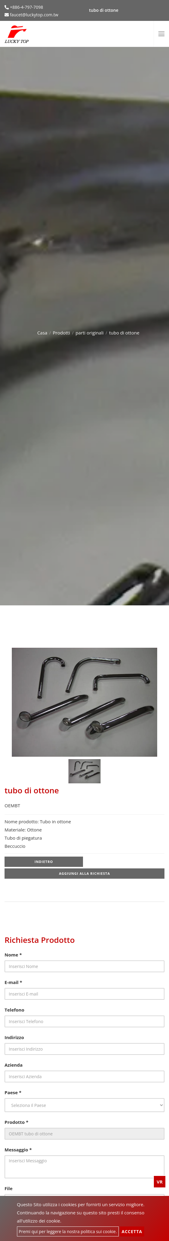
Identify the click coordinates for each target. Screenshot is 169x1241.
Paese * (13, 1092)
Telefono (14, 1010)
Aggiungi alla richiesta (84, 873)
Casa (42, 333)
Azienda (14, 1065)
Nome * (13, 955)
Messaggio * (18, 1150)
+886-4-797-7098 (26, 7)
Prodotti (61, 333)
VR (160, 1182)
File (8, 1188)
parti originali (89, 333)
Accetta (132, 1231)
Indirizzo (14, 1037)
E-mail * (13, 982)
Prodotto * (16, 1122)
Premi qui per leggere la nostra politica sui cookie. (68, 1231)
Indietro (44, 861)
